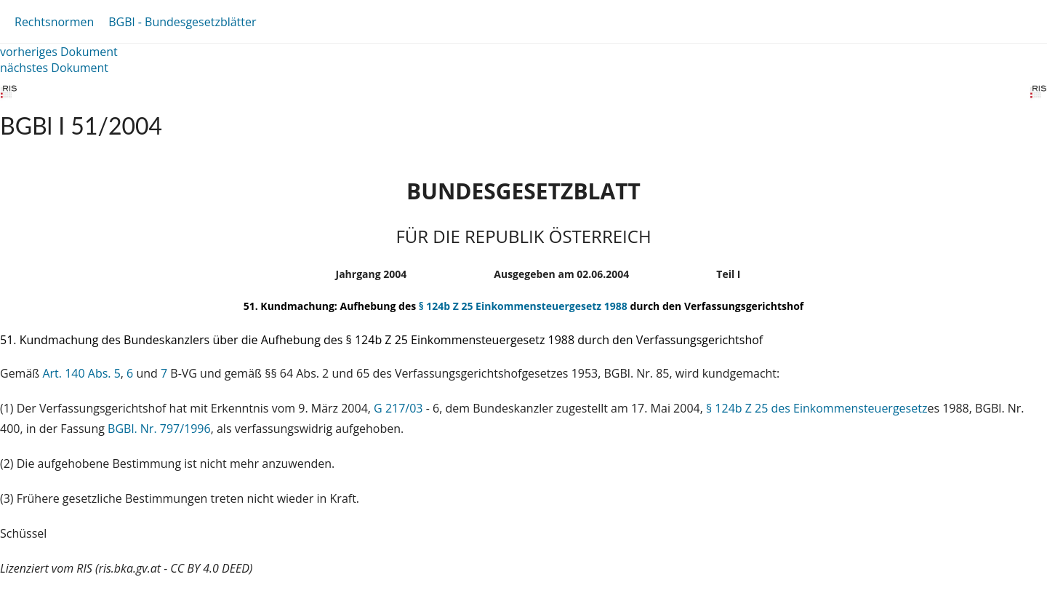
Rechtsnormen (54, 22)
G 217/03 (398, 408)
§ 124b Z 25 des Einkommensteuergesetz (816, 408)
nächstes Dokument (54, 68)
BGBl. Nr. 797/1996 (159, 429)
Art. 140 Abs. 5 (81, 373)
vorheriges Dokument (59, 52)
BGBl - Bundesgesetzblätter (182, 22)
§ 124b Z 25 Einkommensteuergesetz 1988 (523, 306)
